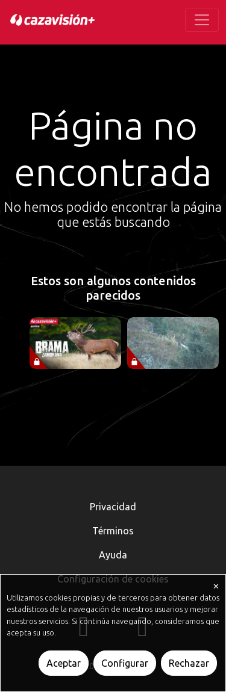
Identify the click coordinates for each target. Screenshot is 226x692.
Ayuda (113, 554)
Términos (113, 530)
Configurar (124, 663)
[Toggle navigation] (202, 20)
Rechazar (189, 663)
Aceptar (63, 663)
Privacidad (113, 506)
